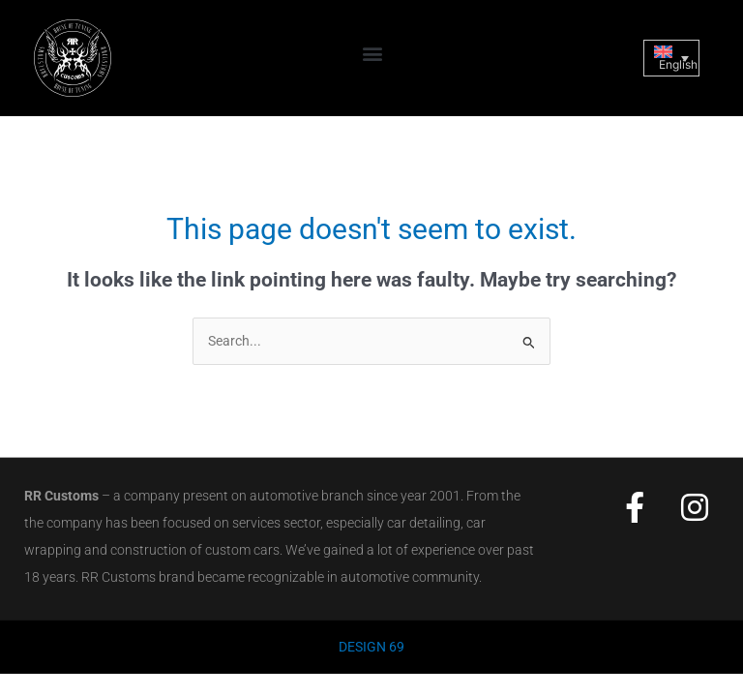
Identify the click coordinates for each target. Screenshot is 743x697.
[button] (373, 54)
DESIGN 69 (371, 646)
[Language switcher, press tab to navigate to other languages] (671, 58)
